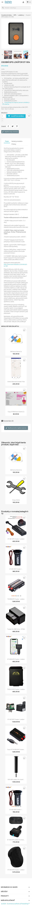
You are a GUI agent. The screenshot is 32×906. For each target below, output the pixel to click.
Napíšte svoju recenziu (10, 132)
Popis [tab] (7, 141)
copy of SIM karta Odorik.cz (16, 411)
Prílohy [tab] (14, 144)
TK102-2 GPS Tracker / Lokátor (16, 689)
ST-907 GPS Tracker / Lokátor (16, 719)
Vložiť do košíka (16, 116)
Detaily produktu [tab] (17, 141)
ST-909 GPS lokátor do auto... (16, 840)
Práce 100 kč (16, 500)
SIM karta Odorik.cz (16, 351)
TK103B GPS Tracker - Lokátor (16, 599)
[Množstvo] (3, 116)
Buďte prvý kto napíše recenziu (16, 428)
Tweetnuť (12, 126)
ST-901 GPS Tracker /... (16, 569)
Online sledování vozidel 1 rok (16, 381)
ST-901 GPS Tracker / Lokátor (16, 539)
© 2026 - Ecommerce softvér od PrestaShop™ (15, 904)
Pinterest (17, 126)
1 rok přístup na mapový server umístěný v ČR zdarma (16, 103)
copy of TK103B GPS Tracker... (16, 749)
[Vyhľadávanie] (16, 7)
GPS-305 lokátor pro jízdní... (16, 779)
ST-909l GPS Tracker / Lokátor (16, 659)
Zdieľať (8, 126)
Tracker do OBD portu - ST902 (16, 629)
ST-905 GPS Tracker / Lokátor (16, 870)
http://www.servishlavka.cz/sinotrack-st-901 (15, 265)
